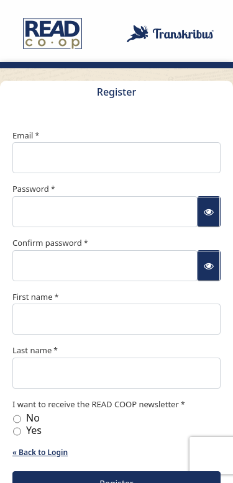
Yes (34, 430)
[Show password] (209, 211)
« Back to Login (40, 452)
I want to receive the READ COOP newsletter (95, 404)
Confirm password (47, 242)
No (33, 418)
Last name (32, 350)
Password (30, 188)
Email (22, 135)
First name (32, 296)
